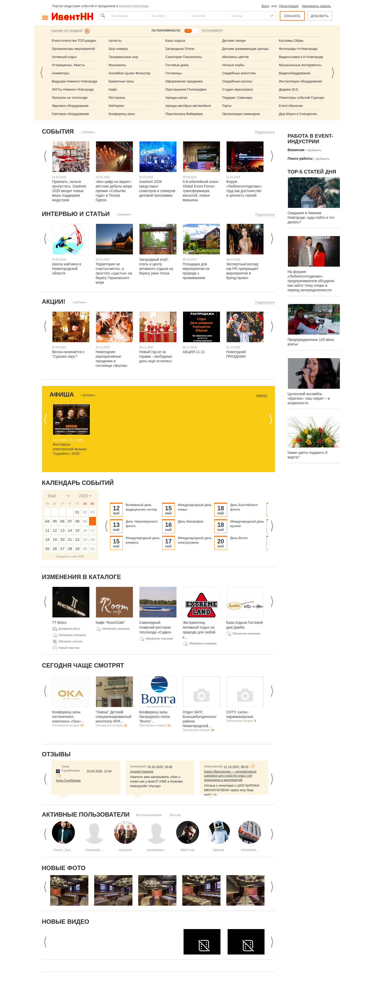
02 (85, 512)
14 (70, 530)
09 (85, 521)
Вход (265, 6)
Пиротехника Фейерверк (184, 114)
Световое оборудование (70, 114)
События (58, 131)
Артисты (115, 40)
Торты (226, 106)
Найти (102, 16)
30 (85, 548)
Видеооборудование (295, 73)
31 (92, 548)
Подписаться (265, 132)
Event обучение (291, 106)
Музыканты (117, 65)
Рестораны (117, 97)
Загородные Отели (179, 49)
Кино (261, 396)
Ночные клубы (233, 65)
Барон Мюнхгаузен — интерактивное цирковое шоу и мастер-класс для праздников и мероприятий (230, 776)
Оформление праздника (184, 81)
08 (77, 521)
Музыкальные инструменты (300, 65)
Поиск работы (300, 158)
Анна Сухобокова (68, 780)
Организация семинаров (241, 114)
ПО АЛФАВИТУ (212, 30)
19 (55, 539)
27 (62, 548)
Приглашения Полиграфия (185, 89)
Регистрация (288, 6)
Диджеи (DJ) (288, 89)
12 (55, 530)
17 (92, 530)
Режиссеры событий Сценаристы (304, 97)
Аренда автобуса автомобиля (188, 106)
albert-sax (187, 850)
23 (85, 539)
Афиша (62, 394)
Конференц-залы (122, 114)
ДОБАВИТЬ (319, 16)
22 (77, 539)
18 (47, 539)
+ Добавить (87, 132)
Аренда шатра (176, 97)
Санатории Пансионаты (183, 57)
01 (77, 512)
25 (47, 548)
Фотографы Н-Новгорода (298, 49)
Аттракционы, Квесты (68, 65)
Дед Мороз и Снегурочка (298, 114)
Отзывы (56, 754)
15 (77, 530)
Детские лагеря (234, 40)
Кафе (113, 89)
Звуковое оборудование (70, 106)
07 (70, 521)
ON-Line (175, 815)
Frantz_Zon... (63, 850)
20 (62, 539)
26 (55, 548)
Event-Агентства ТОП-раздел (74, 40)
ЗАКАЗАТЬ (292, 16)
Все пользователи (149, 815)
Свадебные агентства (239, 73)
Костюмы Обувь (291, 40)
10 (92, 521)
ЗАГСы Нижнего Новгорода (73, 89)
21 (70, 539)
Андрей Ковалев (142, 771)
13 (62, 530)
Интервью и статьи (76, 213)
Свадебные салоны (237, 81)
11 (47, 530)
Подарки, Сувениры (237, 97)
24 (92, 539)
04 (47, 521)
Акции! (53, 301)
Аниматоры (61, 73)
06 (62, 521)
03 (92, 512)
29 (77, 548)
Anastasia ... (94, 850)
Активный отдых (64, 57)
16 (85, 530)
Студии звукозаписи (237, 89)
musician (125, 850)
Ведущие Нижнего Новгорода (74, 81)
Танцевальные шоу (123, 57)
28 (70, 548)
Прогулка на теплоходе (70, 97)
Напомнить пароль (316, 6)
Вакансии (296, 150)
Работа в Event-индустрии (310, 138)
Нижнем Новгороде (134, 6)
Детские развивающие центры (245, 49)
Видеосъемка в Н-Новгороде (301, 57)
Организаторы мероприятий (73, 49)
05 (55, 521)
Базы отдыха (175, 40)
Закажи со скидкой (66, 30)
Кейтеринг (116, 106)
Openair (218, 850)
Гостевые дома (177, 65)
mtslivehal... (249, 850)
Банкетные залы (121, 81)
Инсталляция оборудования (300, 81)
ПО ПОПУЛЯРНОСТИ (165, 30)
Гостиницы (173, 73)
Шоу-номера (118, 49)
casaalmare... (156, 850)
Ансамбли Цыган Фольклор (129, 73)
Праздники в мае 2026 (70, 556)
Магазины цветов (235, 57)
